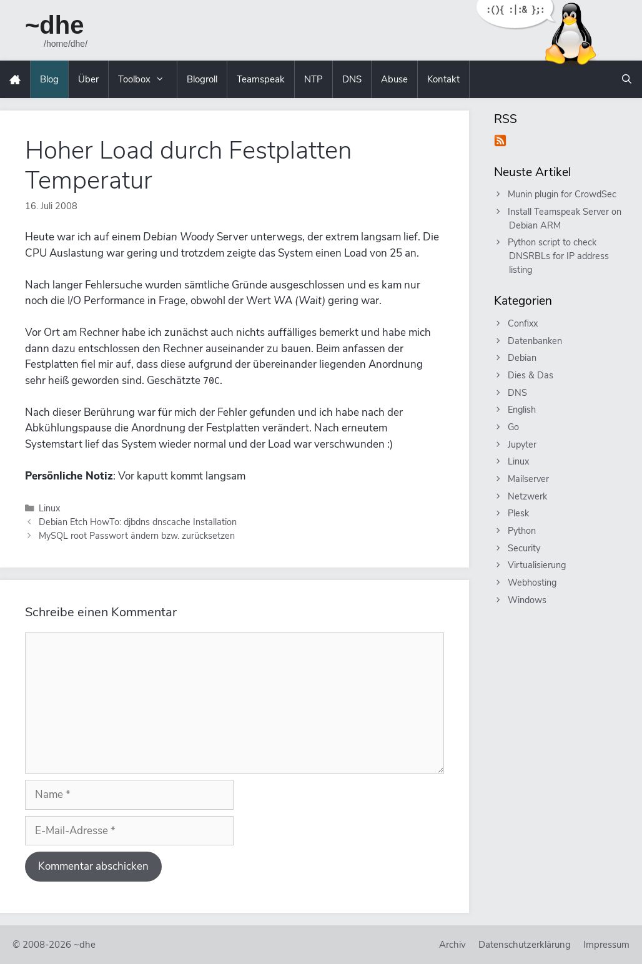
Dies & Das (531, 375)
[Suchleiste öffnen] (626, 79)
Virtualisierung (537, 565)
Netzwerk (528, 496)
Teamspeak (261, 79)
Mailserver (529, 479)
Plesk (519, 513)
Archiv (452, 944)
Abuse (394, 79)
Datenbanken (535, 341)
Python (522, 530)
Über (88, 79)
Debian (522, 358)
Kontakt (443, 79)
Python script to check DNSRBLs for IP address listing (559, 255)
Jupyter (522, 444)
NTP (313, 79)
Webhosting (532, 582)
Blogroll (202, 79)
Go (514, 427)
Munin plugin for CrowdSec (562, 194)
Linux (49, 508)
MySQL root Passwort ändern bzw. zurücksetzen (137, 535)
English (522, 409)
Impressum (606, 944)
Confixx (523, 323)
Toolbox (147, 79)
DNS (352, 79)
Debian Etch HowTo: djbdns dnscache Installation (138, 522)
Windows (527, 600)
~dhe (54, 25)
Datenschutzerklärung (524, 944)
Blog (49, 79)
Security (524, 548)
